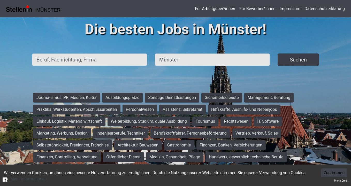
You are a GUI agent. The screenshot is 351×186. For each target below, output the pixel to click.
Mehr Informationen (28, 178)
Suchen (298, 60)
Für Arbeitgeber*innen (215, 8)
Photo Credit (341, 180)
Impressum (290, 8)
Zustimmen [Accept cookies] (334, 172)
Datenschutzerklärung (324, 8)
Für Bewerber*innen (257, 8)
